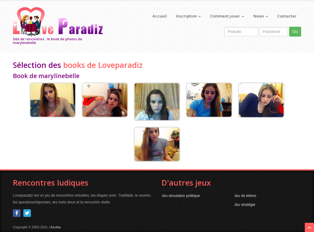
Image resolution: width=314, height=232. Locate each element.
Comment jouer (227, 16)
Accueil (159, 16)
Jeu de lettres (245, 196)
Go (295, 31)
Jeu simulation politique (181, 196)
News (260, 16)
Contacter (287, 16)
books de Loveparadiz (103, 65)
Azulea (55, 227)
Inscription (188, 16)
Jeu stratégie (244, 205)
